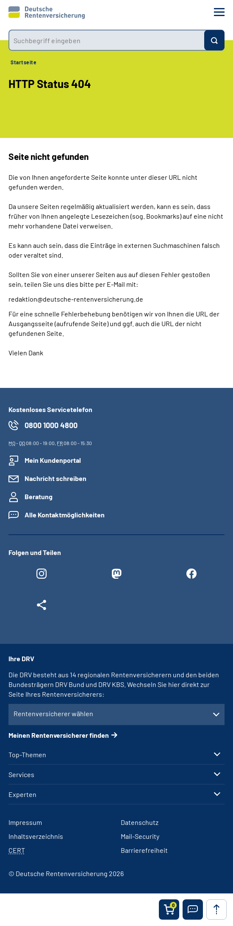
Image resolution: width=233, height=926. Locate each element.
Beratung (39, 496)
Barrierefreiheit (144, 850)
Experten (22, 794)
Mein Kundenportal (53, 460)
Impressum (25, 822)
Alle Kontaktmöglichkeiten (65, 515)
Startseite (23, 62)
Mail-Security (140, 836)
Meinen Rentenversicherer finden (58, 735)
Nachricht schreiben (55, 478)
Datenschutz (139, 822)
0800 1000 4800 (51, 425)
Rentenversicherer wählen (53, 713)
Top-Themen (27, 754)
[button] (193, 909)
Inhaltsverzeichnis (35, 836)
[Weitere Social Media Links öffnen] (41, 607)
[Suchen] (214, 40)
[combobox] (106, 40)
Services (21, 774)
